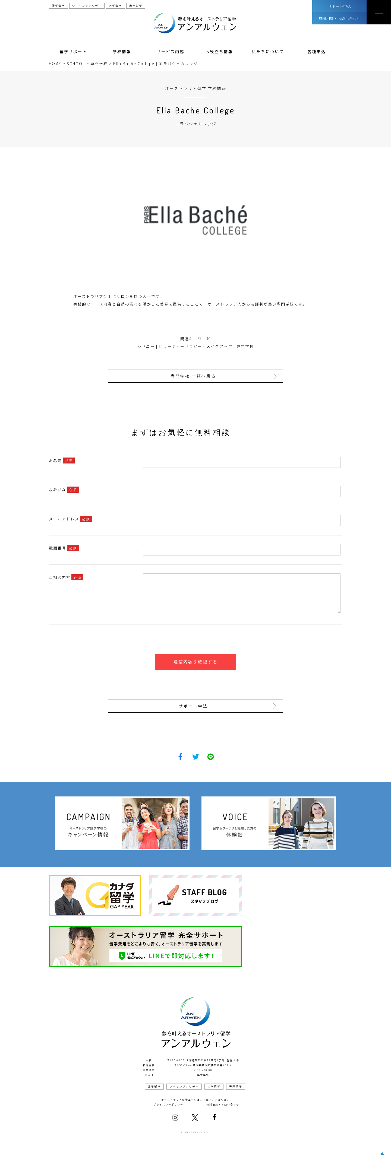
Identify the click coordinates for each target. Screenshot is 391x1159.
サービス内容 (170, 51)
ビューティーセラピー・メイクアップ (195, 346)
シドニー (146, 346)
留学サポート (73, 51)
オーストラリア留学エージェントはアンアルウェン (195, 1099)
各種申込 (316, 51)
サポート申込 (339, 6)
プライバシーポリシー (168, 1104)
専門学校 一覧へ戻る (194, 376)
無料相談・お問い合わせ (339, 18)
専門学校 (245, 346)
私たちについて (268, 51)
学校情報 (122, 51)
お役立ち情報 (219, 51)
